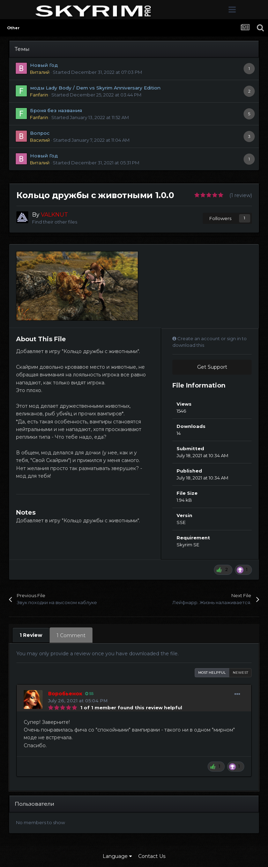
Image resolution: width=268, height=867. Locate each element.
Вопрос (40, 133)
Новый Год (44, 65)
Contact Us (151, 856)
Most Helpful (212, 672)
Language (117, 856)
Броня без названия (56, 110)
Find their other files (54, 222)
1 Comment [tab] (71, 635)
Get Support (212, 367)
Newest (240, 672)
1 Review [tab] (31, 635)
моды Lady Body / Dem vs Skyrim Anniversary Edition (95, 88)
